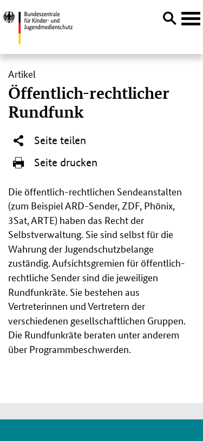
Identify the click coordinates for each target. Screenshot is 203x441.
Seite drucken (54, 163)
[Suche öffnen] (169, 20)
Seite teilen (49, 141)
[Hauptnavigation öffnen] (190, 19)
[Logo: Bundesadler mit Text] (38, 26)
